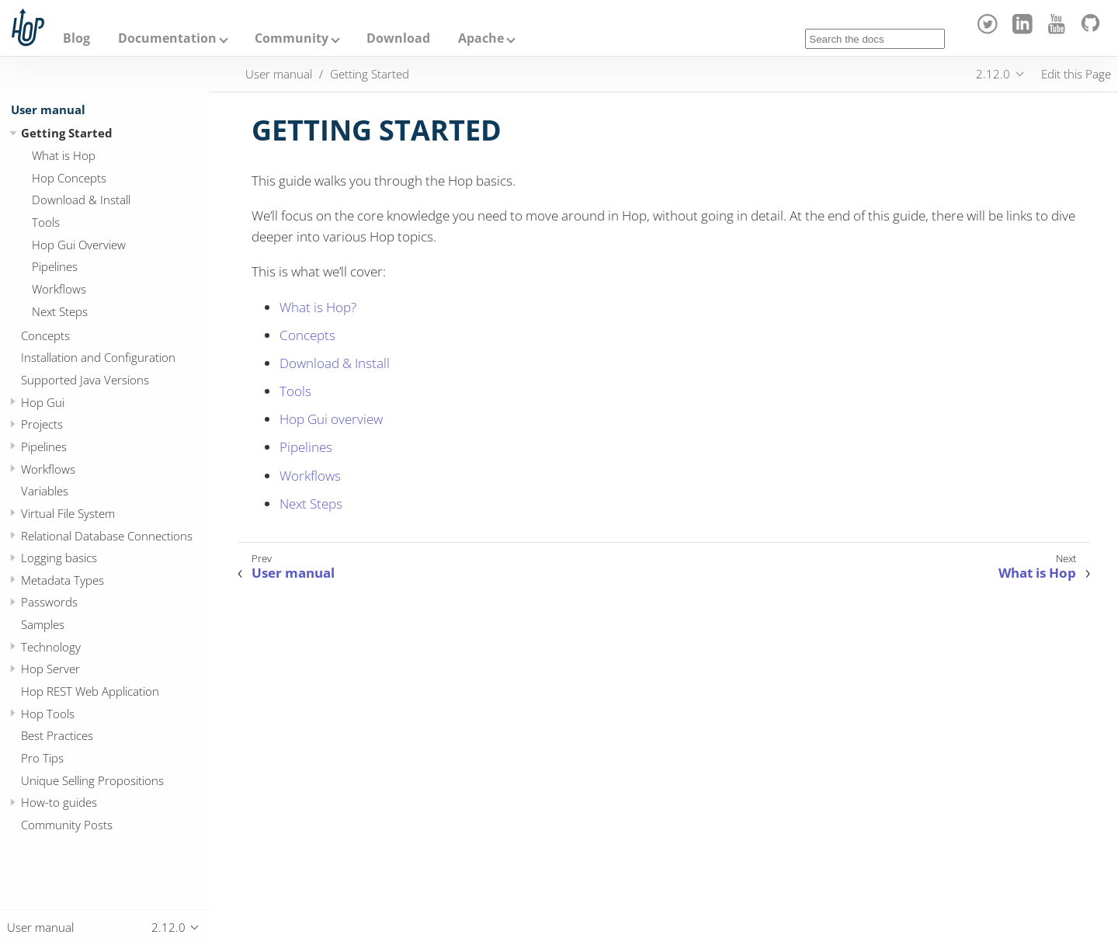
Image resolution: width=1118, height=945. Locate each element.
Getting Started (67, 132)
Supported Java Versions (85, 379)
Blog (76, 38)
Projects (42, 424)
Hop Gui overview (331, 419)
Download (398, 38)
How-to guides (59, 802)
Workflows (59, 288)
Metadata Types (62, 580)
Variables (44, 490)
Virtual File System (68, 513)
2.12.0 (993, 74)
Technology (51, 646)
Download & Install (81, 199)
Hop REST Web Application (90, 691)
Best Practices (57, 735)
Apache (481, 38)
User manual (48, 109)
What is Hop (63, 155)
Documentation (167, 38)
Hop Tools (48, 713)
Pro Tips (42, 757)
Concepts (45, 335)
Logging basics (59, 557)
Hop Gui (42, 402)
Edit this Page (1076, 74)
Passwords (49, 601)
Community (291, 38)
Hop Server (50, 668)
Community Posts (67, 824)
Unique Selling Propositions (92, 780)
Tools (46, 222)
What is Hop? (318, 307)
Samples (42, 624)
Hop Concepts (69, 177)
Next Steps (60, 311)
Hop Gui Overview (79, 244)
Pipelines (55, 266)
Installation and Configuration (98, 357)
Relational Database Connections (107, 535)
